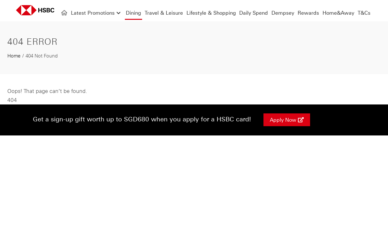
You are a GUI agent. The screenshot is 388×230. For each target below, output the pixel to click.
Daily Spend (253, 13)
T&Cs (364, 13)
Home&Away (338, 13)
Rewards (308, 13)
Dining (133, 13)
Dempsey (282, 13)
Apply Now (287, 120)
